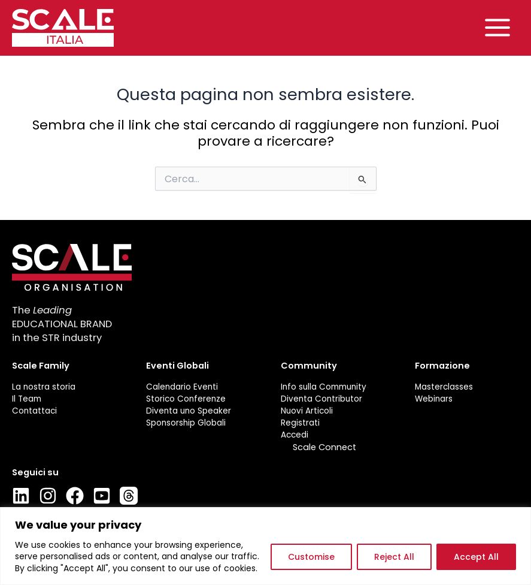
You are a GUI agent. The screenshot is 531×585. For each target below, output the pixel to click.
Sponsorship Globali (186, 423)
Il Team (26, 399)
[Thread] (129, 496)
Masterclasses (444, 386)
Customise (311, 557)
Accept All (476, 557)
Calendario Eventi (182, 386)
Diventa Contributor (321, 399)
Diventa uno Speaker (188, 411)
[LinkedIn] (21, 496)
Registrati (300, 423)
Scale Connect (324, 447)
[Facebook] (75, 496)
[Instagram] (48, 496)
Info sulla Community (323, 386)
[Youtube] (102, 496)
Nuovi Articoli (307, 411)
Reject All (394, 557)
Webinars (434, 399)
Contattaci (34, 411)
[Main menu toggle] (497, 28)
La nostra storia (43, 386)
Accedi (294, 436)
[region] (265, 546)
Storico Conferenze (186, 399)
